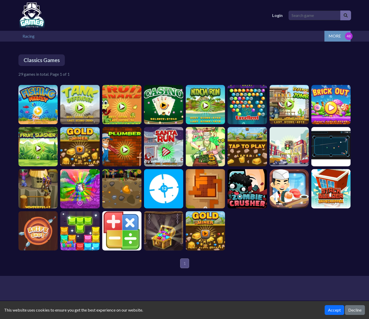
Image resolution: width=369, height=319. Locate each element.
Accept (334, 309)
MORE (335, 35)
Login (277, 15)
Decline (355, 309)
